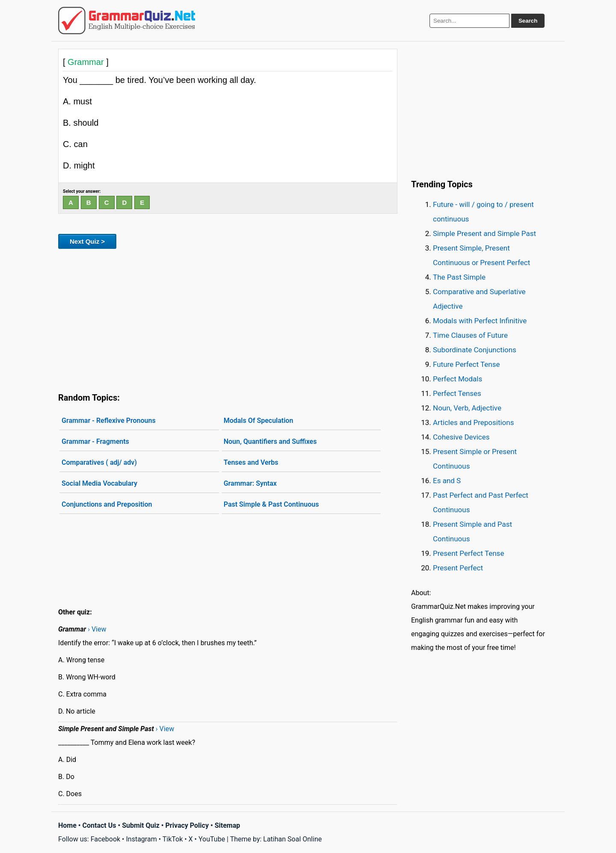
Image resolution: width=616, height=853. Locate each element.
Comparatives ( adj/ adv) (99, 462)
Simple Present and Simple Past (484, 233)
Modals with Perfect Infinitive (480, 320)
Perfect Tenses (457, 393)
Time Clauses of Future (470, 335)
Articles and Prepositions (473, 422)
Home (67, 825)
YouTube (211, 839)
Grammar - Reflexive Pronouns (109, 420)
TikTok (173, 839)
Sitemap (227, 825)
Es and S (447, 480)
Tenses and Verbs (251, 462)
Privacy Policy (187, 825)
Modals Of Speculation (258, 420)
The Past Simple (459, 277)
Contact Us (99, 825)
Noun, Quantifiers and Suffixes (270, 441)
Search (527, 21)
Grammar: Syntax (250, 483)
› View (97, 629)
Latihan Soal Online (292, 839)
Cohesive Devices (461, 437)
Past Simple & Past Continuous (271, 504)
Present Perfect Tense (468, 553)
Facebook (105, 839)
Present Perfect (458, 568)
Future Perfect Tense (466, 364)
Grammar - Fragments (95, 441)
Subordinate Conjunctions (474, 349)
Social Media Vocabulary (99, 483)
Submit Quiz (141, 825)
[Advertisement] (228, 319)
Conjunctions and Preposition (107, 504)
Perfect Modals (457, 379)
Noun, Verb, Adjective (467, 408)
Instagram (141, 839)
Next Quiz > (87, 241)
